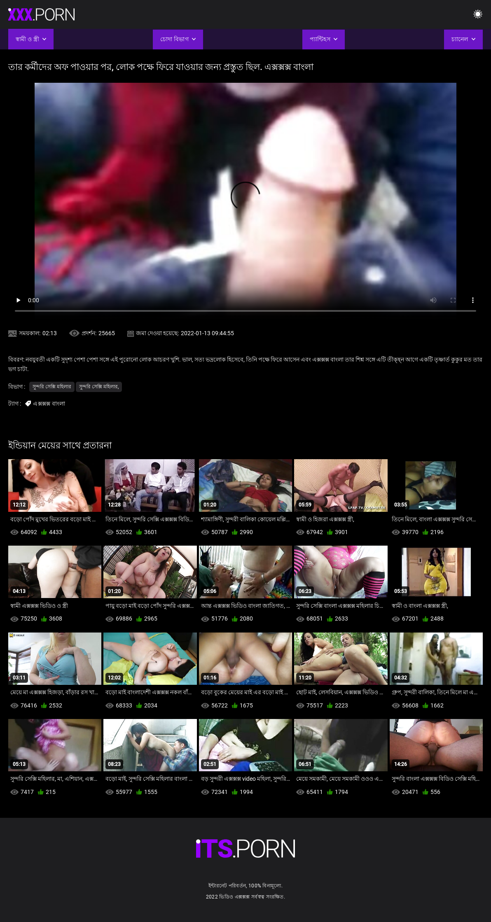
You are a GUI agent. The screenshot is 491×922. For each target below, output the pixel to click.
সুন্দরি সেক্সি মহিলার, (99, 387)
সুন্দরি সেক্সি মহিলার (52, 387)
